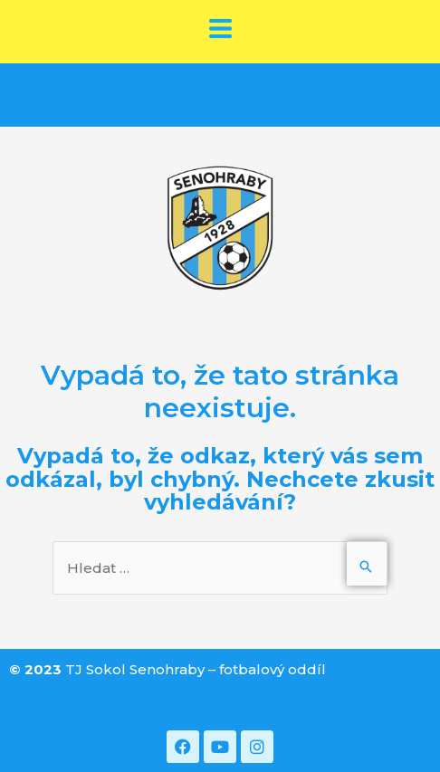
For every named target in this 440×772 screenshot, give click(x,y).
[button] (220, 30)
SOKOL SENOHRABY (220, 91)
